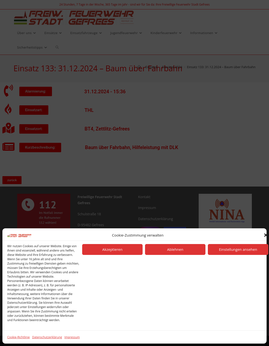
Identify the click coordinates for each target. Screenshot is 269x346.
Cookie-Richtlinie (18, 337)
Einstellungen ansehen (238, 249)
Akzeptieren (112, 249)
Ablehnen (175, 249)
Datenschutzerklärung (47, 337)
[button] (265, 235)
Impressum (72, 337)
